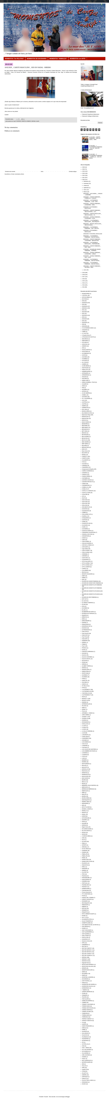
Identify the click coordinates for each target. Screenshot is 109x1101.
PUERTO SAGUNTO (87, 899)
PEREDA (84, 870)
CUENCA (84, 568)
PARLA (83, 866)
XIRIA (83, 1067)
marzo (85, 189)
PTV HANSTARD (86, 894)
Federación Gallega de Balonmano (90, 116)
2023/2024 (84, 319)
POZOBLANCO (85, 885)
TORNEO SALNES (86, 1011)
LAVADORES (85, 738)
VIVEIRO (84, 1056)
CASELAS (84, 489)
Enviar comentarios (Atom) (17, 174)
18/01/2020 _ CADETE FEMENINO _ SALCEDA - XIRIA (92, 266)
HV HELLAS (85, 686)
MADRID (84, 761)
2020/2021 (84, 308)
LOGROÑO (84, 745)
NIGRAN (84, 825)
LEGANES (84, 740)
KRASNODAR (85, 722)
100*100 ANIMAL (86, 297)
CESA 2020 (84, 501)
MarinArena (84, 771)
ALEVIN (84, 355)
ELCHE (84, 604)
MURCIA (84, 812)
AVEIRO (84, 405)
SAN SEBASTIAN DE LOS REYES (90, 924)
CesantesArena (85, 510)
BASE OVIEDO (85, 422)
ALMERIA (84, 364)
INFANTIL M (85, 700)
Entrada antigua (72, 171)
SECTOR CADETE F (87, 948)
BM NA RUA (85, 438)
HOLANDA (84, 682)
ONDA (83, 843)
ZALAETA (84, 1073)
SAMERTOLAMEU (86, 923)
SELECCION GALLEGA (87, 966)
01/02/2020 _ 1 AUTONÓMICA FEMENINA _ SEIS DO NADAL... (91, 260)
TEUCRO (84, 997)
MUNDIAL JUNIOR (86, 809)
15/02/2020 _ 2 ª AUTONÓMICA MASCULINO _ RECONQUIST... (91, 221)
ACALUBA (84, 342)
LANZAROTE (85, 734)
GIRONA (84, 664)
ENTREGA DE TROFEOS (88, 613)
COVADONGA (85, 559)
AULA (83, 400)
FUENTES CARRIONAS (88, 651)
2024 (83, 171)
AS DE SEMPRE (86, 393)
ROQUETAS (85, 912)
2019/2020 (18, 121)
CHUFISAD (84, 519)
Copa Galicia (85, 548)
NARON (84, 816)
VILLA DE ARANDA (86, 1049)
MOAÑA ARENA (86, 798)
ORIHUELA (84, 847)
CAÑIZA (84, 483)
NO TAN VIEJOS (86, 830)
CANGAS (84, 474)
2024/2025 (84, 322)
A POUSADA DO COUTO (88, 337)
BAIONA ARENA (86, 411)
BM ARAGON (85, 434)
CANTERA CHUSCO (87, 480)
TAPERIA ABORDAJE (87, 991)
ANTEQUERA (85, 373)
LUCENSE (84, 752)
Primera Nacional (86, 892)
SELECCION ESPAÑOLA (88, 964)
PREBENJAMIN (86, 888)
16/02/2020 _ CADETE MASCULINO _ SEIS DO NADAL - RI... (92, 214)
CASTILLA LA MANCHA (87, 490)
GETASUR (84, 660)
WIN (83, 1064)
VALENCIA (84, 1031)
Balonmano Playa (86, 414)
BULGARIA (84, 452)
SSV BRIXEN (85, 979)
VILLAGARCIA (85, 1051)
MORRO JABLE (86, 801)
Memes (83, 783)
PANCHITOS (85, 865)
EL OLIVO (84, 601)
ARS (83, 387)
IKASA (83, 696)
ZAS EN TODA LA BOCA (88, 1080)
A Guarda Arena (86, 335)
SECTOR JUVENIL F (87, 953)
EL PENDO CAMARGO (87, 602)
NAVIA (83, 821)
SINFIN (83, 975)
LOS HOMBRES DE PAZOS (88, 751)
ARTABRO (84, 389)
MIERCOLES (85, 790)
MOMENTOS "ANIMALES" (58, 58)
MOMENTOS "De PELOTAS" (14, 58)
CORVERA (84, 556)
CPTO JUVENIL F (86, 563)
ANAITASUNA (85, 367)
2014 (83, 283)
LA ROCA (84, 729)
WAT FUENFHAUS (86, 1060)
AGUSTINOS (85, 351)
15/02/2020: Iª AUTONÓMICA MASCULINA (90, 231)
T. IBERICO (84, 990)
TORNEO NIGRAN (86, 1009)
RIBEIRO (29, 121)
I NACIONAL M (85, 693)
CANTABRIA (85, 478)
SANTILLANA (85, 937)
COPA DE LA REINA (87, 545)
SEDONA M (85, 961)
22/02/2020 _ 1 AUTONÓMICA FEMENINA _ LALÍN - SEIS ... (91, 201)
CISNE (83, 521)
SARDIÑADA (85, 944)
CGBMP (84, 512)
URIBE (83, 1029)
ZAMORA (84, 1075)
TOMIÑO (84, 1002)
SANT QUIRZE (85, 933)
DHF (83, 579)
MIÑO (83, 792)
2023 (83, 173)
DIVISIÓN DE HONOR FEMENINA (90, 581)
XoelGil (37, 121)
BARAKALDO (85, 416)
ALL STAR (84, 362)
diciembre (86, 181)
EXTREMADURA (86, 629)
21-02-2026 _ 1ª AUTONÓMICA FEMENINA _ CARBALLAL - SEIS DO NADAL (95, 156)
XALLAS (84, 1065)
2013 (83, 285)
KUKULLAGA (85, 724)
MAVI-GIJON (85, 778)
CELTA (83, 498)
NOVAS (84, 832)
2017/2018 (84, 299)
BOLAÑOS (84, 445)
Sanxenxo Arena (86, 941)
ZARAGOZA (85, 1076)
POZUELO (84, 886)
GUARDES (84, 675)
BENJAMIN (84, 425)
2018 (83, 274)
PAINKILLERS (85, 859)
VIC (83, 1042)
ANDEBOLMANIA (86, 371)
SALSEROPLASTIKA (87, 919)
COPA (83, 539)
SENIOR (84, 968)
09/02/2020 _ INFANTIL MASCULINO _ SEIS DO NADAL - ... (92, 224)
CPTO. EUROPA (86, 566)
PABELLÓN (84, 856)
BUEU (83, 449)
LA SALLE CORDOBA (87, 731)
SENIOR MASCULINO (87, 970)
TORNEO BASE (86, 1006)
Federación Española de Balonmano (90, 114)
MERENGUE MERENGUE (88, 789)
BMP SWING (85, 443)
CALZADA (84, 463)
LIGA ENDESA (85, 742)
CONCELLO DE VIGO (87, 534)
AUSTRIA (84, 404)
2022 (83, 175)
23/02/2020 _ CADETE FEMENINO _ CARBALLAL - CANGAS (92, 197)
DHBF (83, 575)
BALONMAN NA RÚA (87, 413)
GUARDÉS (84, 676)
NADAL (84, 814)
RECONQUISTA (86, 903)
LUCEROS (84, 754)
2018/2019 (84, 302)
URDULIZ (84, 1028)
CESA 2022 (84, 503)
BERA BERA (85, 427)
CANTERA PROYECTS (87, 481)
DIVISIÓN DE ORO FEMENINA (89, 597)
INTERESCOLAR (86, 704)
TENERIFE (84, 995)
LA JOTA (84, 725)
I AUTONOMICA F (86, 689)
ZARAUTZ (84, 1078)
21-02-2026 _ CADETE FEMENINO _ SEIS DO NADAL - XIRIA (94, 138)
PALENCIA (84, 863)
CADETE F (84, 456)
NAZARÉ (84, 823)
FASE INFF (84, 638)
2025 (83, 169)
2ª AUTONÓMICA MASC (88, 328)
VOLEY (84, 1058)
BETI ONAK (85, 431)
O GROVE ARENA (86, 836)
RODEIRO (84, 910)
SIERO (83, 971)
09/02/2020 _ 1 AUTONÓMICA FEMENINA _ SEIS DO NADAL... (91, 236)
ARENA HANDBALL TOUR (88, 382)
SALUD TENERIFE (86, 921)
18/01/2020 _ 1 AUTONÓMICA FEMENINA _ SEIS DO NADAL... (91, 263)
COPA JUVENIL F (86, 550)
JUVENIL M (84, 718)
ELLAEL (84, 610)
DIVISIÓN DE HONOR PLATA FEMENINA (92, 585)
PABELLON (84, 854)
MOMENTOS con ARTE (77, 58)
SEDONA (33, 121)
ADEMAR (84, 346)
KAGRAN (84, 720)
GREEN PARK (85, 671)
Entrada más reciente (10, 171)
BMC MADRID (85, 442)
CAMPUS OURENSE (87, 471)
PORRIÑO (84, 881)
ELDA (83, 606)
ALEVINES (84, 357)
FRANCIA (84, 648)
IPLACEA (84, 705)
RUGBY (84, 915)
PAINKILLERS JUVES (87, 861)
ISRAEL (84, 709)
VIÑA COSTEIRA (86, 1055)
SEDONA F (84, 959)
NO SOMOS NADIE (86, 828)
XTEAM (84, 1071)
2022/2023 (84, 315)
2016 (83, 278)
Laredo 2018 (85, 736)
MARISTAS (84, 772)
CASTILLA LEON (86, 492)
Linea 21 (84, 743)
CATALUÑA (84, 494)
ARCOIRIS (84, 378)
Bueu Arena (85, 451)
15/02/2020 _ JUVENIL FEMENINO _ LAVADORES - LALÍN (92, 217)
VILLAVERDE (85, 1053)
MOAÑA (84, 796)
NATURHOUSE (85, 818)
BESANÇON (85, 429)
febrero (85, 191)
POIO (83, 874)
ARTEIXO (84, 391)
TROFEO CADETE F (87, 1018)
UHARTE (84, 1024)
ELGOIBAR (84, 608)
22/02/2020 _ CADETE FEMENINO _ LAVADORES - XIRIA (92, 204)
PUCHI (83, 895)
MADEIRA (84, 760)
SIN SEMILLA (85, 973)
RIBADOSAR (85, 904)
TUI (83, 1022)
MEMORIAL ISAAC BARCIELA (89, 785)
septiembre (86, 187)
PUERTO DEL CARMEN (88, 897)
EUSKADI (84, 628)
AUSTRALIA (85, 402)
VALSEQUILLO (85, 1037)
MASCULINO (85, 776)
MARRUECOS (85, 774)
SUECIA (84, 982)
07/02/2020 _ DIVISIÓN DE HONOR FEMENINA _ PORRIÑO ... (91, 250)
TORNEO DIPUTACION (87, 1008)
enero (85, 270)
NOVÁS (84, 834)
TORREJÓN (85, 1013)
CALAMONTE (85, 460)
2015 (83, 280)
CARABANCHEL (86, 485)
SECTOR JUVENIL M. (87, 955)
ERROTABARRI (86, 620)
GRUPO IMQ (85, 673)
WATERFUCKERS (86, 1062)
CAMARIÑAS (85, 467)
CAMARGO (84, 465)
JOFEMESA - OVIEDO (87, 713)
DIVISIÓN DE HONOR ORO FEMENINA (91, 583)
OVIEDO (84, 852)
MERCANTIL (85, 787)
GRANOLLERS (85, 669)
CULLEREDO (85, 570)
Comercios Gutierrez (87, 530)
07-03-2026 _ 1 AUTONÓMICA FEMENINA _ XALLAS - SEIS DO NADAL (95, 147)
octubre (85, 185)
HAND (83, 678)
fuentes (83, 649)
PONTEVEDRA (85, 879)
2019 (83, 272)
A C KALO (84, 333)
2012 (83, 287)
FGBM (83, 644)
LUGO (83, 758)
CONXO (84, 538)
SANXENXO (85, 939)
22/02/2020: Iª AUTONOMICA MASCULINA (90, 207)
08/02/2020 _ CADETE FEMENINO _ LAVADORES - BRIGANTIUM (92, 240)
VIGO (83, 1046)
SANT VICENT (85, 935)
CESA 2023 (84, 505)
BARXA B (84, 420)
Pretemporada (85, 890)
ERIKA (83, 619)
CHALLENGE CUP (86, 514)
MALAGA (84, 765)
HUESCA (84, 684)
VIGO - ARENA (85, 1047)
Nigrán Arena (85, 827)
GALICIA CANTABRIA (87, 657)
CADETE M (23, 121)
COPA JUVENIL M (86, 552)
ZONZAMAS (85, 1082)
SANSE (84, 928)
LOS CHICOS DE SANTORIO (89, 749)
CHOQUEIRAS (85, 518)
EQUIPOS (84, 615)
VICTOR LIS (85, 1044)
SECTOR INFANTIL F (87, 950)
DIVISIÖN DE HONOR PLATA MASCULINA (92, 594)
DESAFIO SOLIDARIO (87, 574)
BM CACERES (85, 436)
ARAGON (84, 376)
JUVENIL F (84, 716)
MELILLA (84, 781)
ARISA (83, 386)
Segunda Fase (85, 962)
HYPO (83, 687)
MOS (83, 805)
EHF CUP (84, 599)
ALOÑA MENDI (85, 366)
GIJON (83, 662)
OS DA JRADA (85, 848)
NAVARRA (84, 819)
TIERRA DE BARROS (87, 1000)
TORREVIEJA (85, 1017)
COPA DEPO (85, 547)
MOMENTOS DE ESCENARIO (36, 58)
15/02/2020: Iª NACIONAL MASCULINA (92, 233)
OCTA (83, 839)
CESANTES (85, 509)
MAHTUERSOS (86, 763)
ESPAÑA (84, 622)
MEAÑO (84, 780)
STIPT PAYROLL (86, 980)
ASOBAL (84, 395)
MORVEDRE (85, 803)
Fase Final (84, 637)
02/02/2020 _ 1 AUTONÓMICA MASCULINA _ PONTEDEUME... (91, 243)
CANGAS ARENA (86, 476)
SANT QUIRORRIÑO (87, 932)
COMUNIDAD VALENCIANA (88, 532)
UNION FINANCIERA (87, 1026)
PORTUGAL (85, 883)
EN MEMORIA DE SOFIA (88, 611)
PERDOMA (84, 868)
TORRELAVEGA (86, 1015)
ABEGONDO (85, 340)
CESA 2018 (84, 499)
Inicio (42, 171)
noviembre (86, 183)
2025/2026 (84, 326)
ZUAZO (84, 1084)
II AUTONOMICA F (86, 695)
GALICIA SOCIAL (86, 658)
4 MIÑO (84, 331)
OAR (83, 838)
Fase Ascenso (85, 633)
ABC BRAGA (85, 338)
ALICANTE (84, 360)
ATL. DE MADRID (86, 398)
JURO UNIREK (85, 714)
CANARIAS (84, 472)
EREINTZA (84, 617)
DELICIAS (84, 572)
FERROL (84, 642)
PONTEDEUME (86, 877)
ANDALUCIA (85, 369)
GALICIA (84, 655)
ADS (83, 348)
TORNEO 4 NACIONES (87, 1004)
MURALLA (84, 810)
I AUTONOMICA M (86, 691)
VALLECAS (84, 1035)
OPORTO (84, 845)
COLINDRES (85, 528)
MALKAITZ (84, 767)
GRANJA (84, 667)
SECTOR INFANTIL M (87, 951)
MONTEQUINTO (86, 800)
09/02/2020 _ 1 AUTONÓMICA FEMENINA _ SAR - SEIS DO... (91, 228)
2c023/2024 (85, 329)
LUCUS (84, 756)
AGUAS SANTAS (86, 349)
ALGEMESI (84, 358)
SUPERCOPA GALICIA (87, 986)
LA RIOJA (84, 727)
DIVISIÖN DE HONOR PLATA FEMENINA (92, 588)
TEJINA (84, 993)
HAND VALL (85, 680)
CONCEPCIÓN (85, 536)
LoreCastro (84, 747)
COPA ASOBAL (85, 541)
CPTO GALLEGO (86, 561)
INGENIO (84, 702)
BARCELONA (85, 418)
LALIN (83, 733)
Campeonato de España (87, 469)
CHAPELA (84, 516)
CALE (83, 461)
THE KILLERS (85, 999)
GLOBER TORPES (86, 666)
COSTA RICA (85, 557)
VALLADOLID (85, 1033)
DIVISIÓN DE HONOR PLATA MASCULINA (92, 591)
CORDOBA (84, 554)
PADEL (83, 857)
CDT (83, 496)
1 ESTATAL (84, 295)
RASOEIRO (85, 901)
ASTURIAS (84, 396)
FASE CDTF (85, 635)
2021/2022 (84, 311)
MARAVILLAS (85, 769)
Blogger (68, 1096)
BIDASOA (84, 433)
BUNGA (84, 454)
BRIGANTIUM (85, 447)
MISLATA (84, 794)
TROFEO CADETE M (87, 1020)
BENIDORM (85, 423)
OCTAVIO (84, 841)
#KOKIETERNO (86, 293)
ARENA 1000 (85, 380)
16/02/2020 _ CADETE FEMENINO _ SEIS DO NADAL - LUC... (92, 211)
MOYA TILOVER (86, 807)
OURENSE (84, 850)
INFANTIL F (85, 698)
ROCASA (84, 908)
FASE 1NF (84, 631)
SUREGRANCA (86, 988)
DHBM (83, 577)
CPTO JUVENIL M (86, 565)
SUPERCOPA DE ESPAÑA (88, 984)
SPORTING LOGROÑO (87, 977)
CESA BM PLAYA (86, 507)
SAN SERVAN (85, 926)
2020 (83, 179)
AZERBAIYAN (85, 407)
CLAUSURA (85, 525)
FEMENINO (85, 640)
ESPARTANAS (85, 624)
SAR (83, 942)
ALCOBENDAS (85, 353)
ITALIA (83, 711)
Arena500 (84, 384)
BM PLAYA (84, 440)
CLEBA (83, 527)
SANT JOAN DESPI (86, 930)
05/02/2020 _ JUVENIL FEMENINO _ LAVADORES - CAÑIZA (92, 253)
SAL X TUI (84, 917)
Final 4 (83, 646)
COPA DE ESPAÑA (86, 543)
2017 (83, 276)
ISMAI (83, 707)
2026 (83, 167)
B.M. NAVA (84, 409)
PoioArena (84, 876)
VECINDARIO (85, 1038)
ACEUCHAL (85, 344)
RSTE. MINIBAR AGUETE (88, 913)
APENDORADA (85, 375)
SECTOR (84, 946)
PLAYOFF (84, 872)
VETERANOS (85, 1040)
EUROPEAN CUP (86, 626)
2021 (83, 177)
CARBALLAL (85, 487)
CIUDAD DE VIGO (86, 523)
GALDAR (84, 653)
